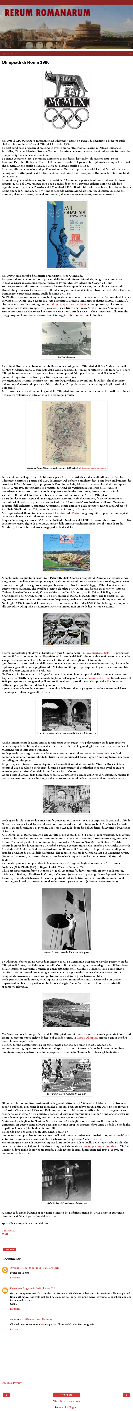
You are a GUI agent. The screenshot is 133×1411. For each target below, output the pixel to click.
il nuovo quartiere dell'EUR (69, 304)
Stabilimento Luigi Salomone (91, 468)
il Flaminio (59, 513)
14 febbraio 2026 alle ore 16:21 (39, 1319)
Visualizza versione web (66, 1401)
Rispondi (15, 1277)
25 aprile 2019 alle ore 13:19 (44, 1268)
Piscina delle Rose (98, 678)
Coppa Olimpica (87, 1038)
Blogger (72, 1407)
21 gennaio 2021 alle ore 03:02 (40, 1288)
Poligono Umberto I (92, 753)
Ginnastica (8, 1231)
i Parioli (75, 513)
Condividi (9, 1249)
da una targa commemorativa (97, 1146)
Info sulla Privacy (12, 1383)
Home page (66, 1395)
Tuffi (5, 1234)
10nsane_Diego (19, 1268)
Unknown (16, 1288)
